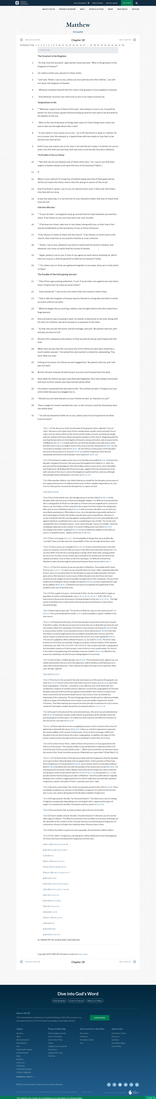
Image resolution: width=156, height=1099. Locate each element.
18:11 (47, 606)
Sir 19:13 (63, 882)
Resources (116, 1035)
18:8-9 (47, 543)
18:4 (47, 854)
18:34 (47, 829)
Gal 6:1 (70, 882)
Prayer (51, 1041)
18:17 (47, 676)
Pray (82, 1041)
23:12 (52, 854)
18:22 (47, 786)
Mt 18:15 (74, 445)
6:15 (53, 933)
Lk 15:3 (56, 566)
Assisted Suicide (23, 1051)
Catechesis (21, 1064)
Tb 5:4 (94, 592)
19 (91, 43)
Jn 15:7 (59, 905)
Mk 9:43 (63, 866)
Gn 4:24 (110, 786)
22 (102, 43)
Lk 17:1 (70, 534)
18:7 (46, 534)
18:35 (47, 834)
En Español (78, 29)
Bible (18, 1054)
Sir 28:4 (54, 928)
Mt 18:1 (58, 439)
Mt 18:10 (66, 581)
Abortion (20, 1032)
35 (50, 424)
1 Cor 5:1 (99, 702)
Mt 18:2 (104, 493)
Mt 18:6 (107, 442)
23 (105, 43)
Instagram (132, 1083)
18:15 (47, 618)
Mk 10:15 (60, 849)
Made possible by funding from (115, 1091)
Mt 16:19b (51, 711)
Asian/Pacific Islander (25, 1048)
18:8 (47, 866)
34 (108, 456)
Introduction (27, 43)
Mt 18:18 (98, 635)
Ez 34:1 (57, 871)
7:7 (52, 905)
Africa (19, 1035)
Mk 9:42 (75, 526)
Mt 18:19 (76, 447)
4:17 (90, 471)
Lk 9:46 (66, 843)
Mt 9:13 (46, 609)
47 (69, 866)
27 (120, 43)
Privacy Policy (84, 953)
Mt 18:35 (104, 768)
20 (95, 43)
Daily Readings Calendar (58, 1032)
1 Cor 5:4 (55, 911)
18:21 (47, 754)
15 (77, 43)
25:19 (53, 922)
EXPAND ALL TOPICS (24, 1075)
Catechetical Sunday (25, 1067)
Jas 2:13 (59, 933)
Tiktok (137, 1083)
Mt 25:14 (98, 803)
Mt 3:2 (85, 471)
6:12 (56, 916)
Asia (18, 1045)
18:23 (47, 922)
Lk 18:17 (68, 849)
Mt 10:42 (77, 505)
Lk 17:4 (61, 771)
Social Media (117, 1045)
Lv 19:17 (54, 882)
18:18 (47, 708)
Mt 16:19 (70, 716)
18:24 (47, 797)
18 (80, 445)
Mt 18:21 (91, 450)
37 (61, 843)
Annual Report (22, 1041)
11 (63, 43)
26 (116, 43)
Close (149, 1097)
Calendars (116, 1038)
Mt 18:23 (54, 766)
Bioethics (20, 1058)
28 (123, 43)
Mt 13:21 (109, 523)
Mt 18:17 (111, 633)
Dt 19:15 (57, 670)
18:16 (47, 670)
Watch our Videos (94, 999)
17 (84, 43)
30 (85, 543)
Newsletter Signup (119, 1041)
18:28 (47, 814)
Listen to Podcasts (76, 999)
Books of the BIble (55, 1035)
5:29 (54, 866)
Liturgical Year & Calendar (59, 1045)
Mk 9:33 (103, 456)
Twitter (111, 1083)
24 (109, 43)
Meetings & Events (88, 1038)
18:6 (46, 493)
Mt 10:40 (56, 488)
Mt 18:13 (91, 578)
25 (112, 43)
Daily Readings (60, 999)
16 (81, 43)
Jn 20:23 (60, 899)
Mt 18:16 (103, 627)
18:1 (46, 424)
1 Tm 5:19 (70, 888)
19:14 (52, 849)
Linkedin (127, 1083)
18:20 (47, 739)
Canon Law (21, 1061)
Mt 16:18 (54, 679)
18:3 (46, 476)
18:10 (47, 563)
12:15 (107, 595)
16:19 (53, 899)
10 (59, 43)
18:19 (47, 722)
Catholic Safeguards (24, 1071)
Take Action (84, 1032)
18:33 (47, 928)
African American (23, 1038)
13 (70, 43)
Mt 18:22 (63, 763)
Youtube (122, 1083)
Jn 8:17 (62, 888)
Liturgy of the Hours (56, 1051)
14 (74, 43)
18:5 (46, 488)
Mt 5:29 (79, 543)
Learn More (99, 1016)
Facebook (116, 1083)
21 (98, 43)
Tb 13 (101, 595)
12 (67, 43)
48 (44, 549)
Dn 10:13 (81, 592)
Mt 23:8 (83, 656)
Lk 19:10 (80, 609)
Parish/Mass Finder (120, 1032)
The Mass (52, 1054)
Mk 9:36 (55, 843)
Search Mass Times (56, 1038)
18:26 (47, 809)
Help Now (84, 1035)
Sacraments (53, 1048)
